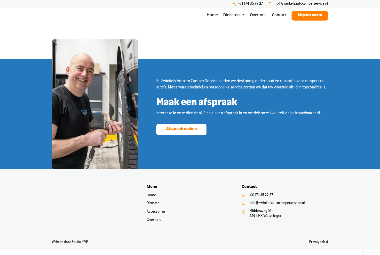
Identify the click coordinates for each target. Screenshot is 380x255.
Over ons (258, 17)
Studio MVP (80, 248)
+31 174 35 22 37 (250, 4)
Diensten (231, 17)
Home (212, 17)
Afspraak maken (310, 17)
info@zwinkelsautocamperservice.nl (300, 4)
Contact (279, 17)
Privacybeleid (318, 248)
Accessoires (156, 218)
